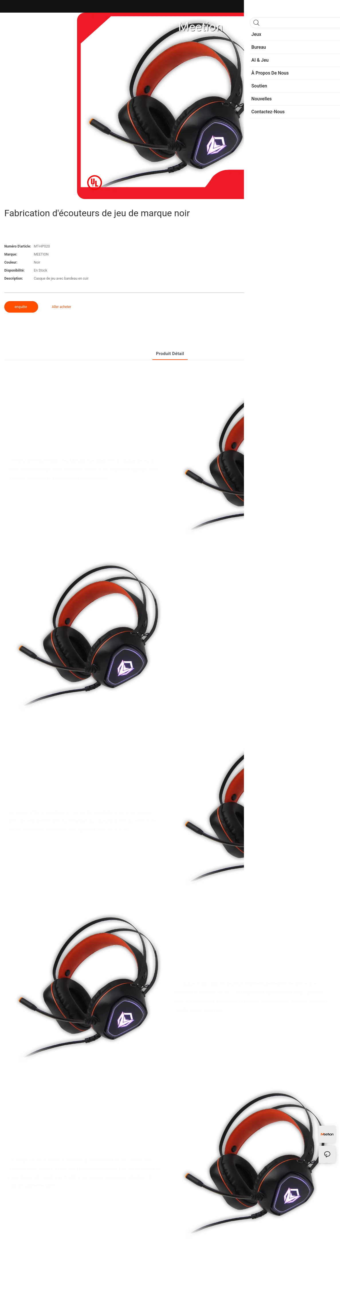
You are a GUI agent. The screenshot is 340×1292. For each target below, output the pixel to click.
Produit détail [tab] (170, 353)
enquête (21, 307)
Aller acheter (61, 307)
